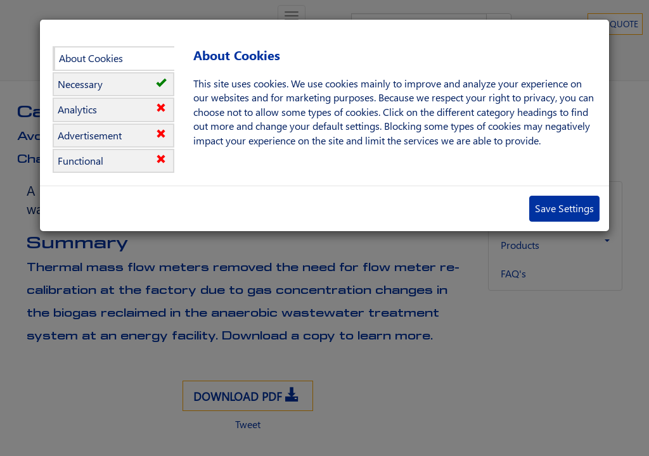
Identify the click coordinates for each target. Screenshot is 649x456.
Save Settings (564, 208)
